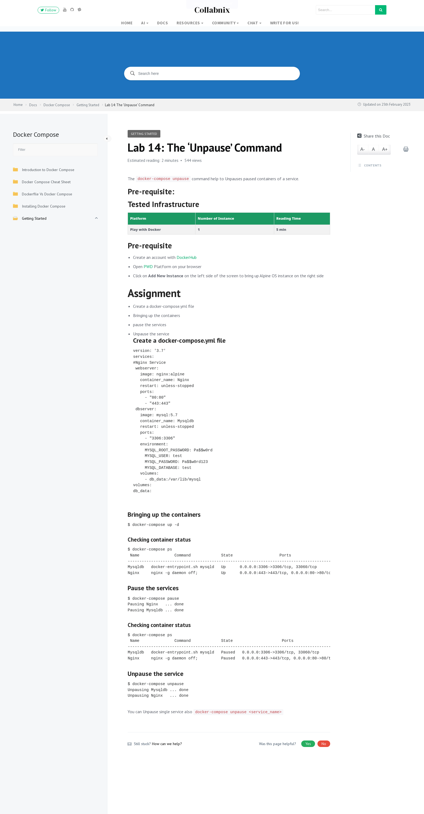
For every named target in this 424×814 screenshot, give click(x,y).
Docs (162, 22)
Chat (252, 22)
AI (143, 22)
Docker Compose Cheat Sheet (42, 181)
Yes (308, 743)
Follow (48, 10)
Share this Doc (373, 136)
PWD (148, 266)
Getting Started (30, 218)
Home (126, 22)
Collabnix (212, 9)
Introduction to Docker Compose (43, 169)
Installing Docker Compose (39, 206)
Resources (188, 22)
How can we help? (167, 743)
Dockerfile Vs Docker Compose (42, 193)
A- (362, 149)
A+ (384, 149)
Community (224, 22)
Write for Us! (284, 22)
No (324, 743)
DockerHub (187, 257)
